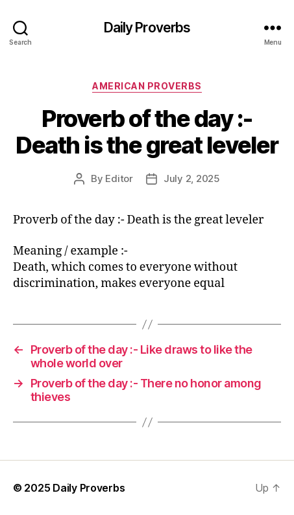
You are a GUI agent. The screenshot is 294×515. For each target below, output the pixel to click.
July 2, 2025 (192, 178)
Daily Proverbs (147, 27)
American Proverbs (147, 85)
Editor (118, 178)
